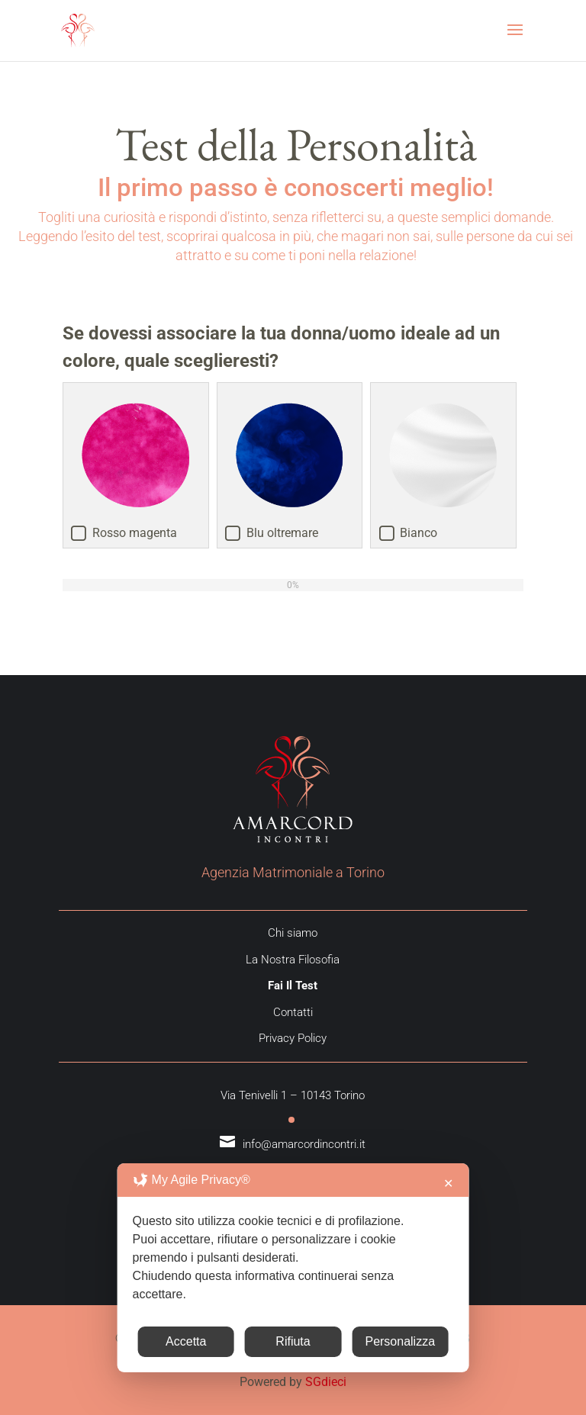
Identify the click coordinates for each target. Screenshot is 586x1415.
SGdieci (325, 1382)
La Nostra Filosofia (293, 959)
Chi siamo (292, 933)
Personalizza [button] (400, 1341)
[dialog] (293, 1267)
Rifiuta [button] (292, 1341)
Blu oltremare (282, 533)
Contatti (293, 1012)
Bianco (418, 533)
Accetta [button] (186, 1341)
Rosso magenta (134, 533)
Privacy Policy (293, 1038)
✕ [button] (448, 1183)
